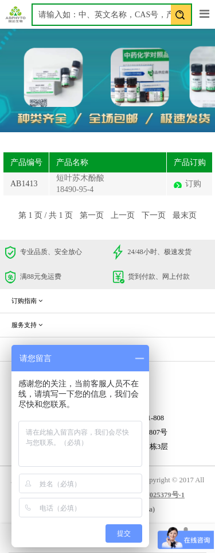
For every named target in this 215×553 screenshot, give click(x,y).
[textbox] (112, 15)
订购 (193, 183)
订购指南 (26, 300)
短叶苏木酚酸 (80, 178)
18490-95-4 (74, 189)
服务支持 (26, 324)
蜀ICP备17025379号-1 (150, 495)
